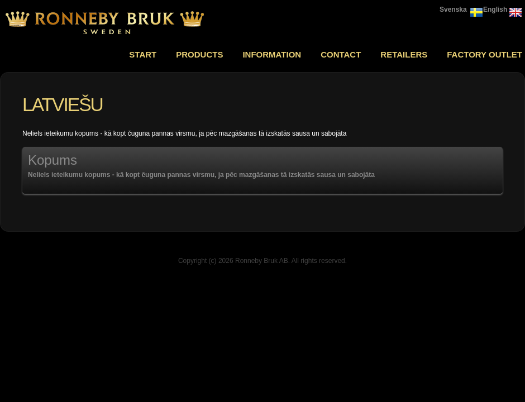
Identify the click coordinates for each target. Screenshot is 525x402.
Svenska (453, 9)
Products (199, 54)
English (495, 9)
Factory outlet (484, 54)
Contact (341, 54)
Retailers (403, 54)
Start (142, 54)
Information (271, 54)
